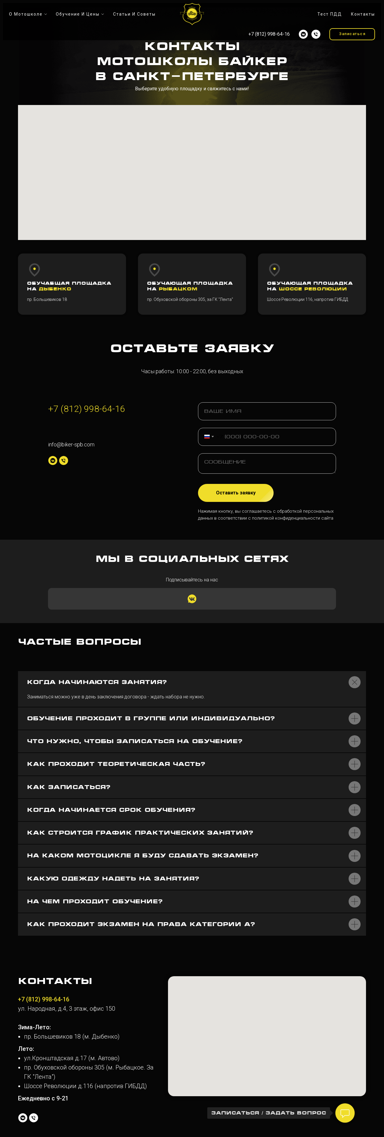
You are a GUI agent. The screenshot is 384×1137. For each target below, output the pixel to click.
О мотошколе (26, 14)
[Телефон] (315, 34)
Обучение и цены (78, 14)
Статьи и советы (134, 14)
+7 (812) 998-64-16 (86, 409)
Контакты (363, 14)
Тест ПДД (329, 14)
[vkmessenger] (303, 34)
